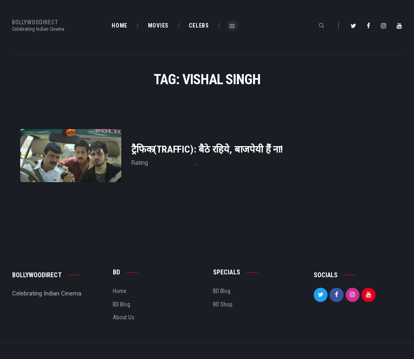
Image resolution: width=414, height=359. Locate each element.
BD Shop (222, 304)
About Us (123, 317)
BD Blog (121, 304)
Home (120, 291)
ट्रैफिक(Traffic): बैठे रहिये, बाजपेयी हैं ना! (207, 149)
